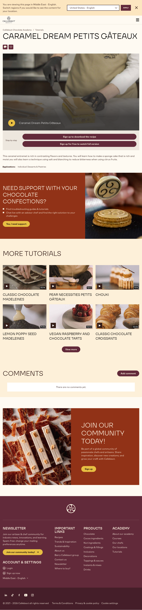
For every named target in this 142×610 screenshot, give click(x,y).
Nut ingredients (92, 542)
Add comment (128, 373)
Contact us (61, 559)
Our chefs (117, 542)
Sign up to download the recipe (79, 136)
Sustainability (62, 546)
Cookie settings (109, 603)
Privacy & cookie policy (87, 603)
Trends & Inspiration (65, 541)
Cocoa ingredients (93, 538)
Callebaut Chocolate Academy (17, 30)
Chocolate (89, 534)
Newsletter (61, 564)
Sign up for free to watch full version (79, 144)
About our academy (123, 534)
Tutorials (39, 30)
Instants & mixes (92, 565)
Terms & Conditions (62, 603)
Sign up (89, 469)
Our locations (119, 547)
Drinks (87, 569)
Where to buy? (62, 568)
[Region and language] (93, 8)
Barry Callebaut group (67, 555)
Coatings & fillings (93, 547)
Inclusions (89, 551)
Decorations (90, 556)
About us (59, 550)
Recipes (59, 537)
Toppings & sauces (93, 560)
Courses (116, 538)
